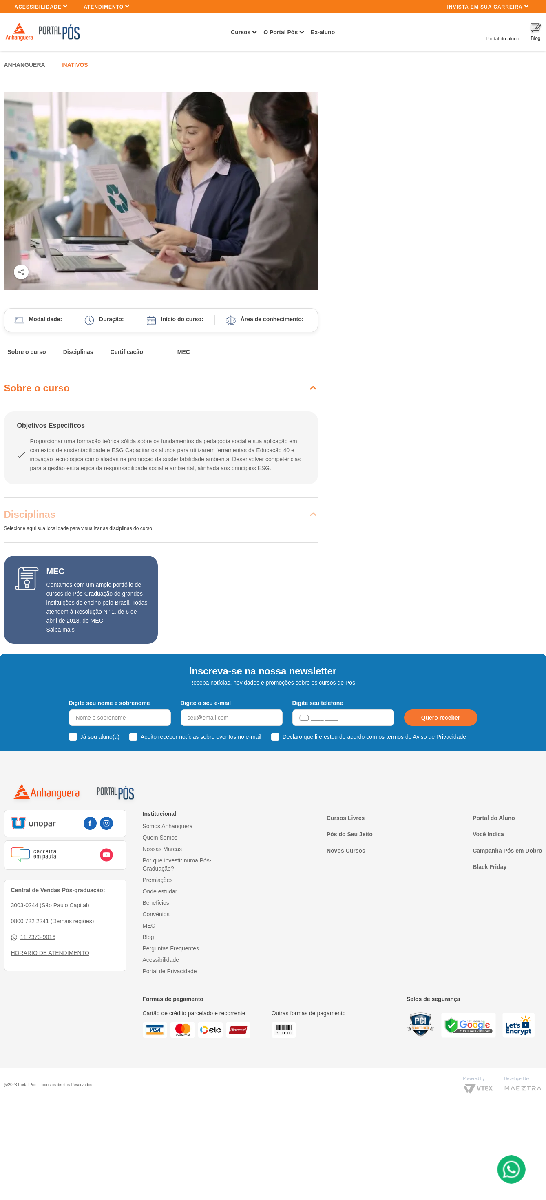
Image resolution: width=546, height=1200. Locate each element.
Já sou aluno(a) (100, 737)
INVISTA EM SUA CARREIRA (487, 6)
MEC (183, 352)
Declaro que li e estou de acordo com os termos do (374, 737)
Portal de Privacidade (170, 971)
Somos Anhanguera (168, 826)
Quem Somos (160, 837)
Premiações (158, 880)
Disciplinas (78, 352)
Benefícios (156, 902)
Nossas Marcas (162, 849)
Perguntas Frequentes (171, 948)
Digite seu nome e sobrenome (109, 703)
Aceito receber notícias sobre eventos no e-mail (201, 737)
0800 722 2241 (31, 921)
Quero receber (440, 717)
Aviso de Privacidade (439, 737)
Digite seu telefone (317, 703)
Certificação (127, 352)
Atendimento (107, 6)
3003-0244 (25, 905)
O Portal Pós (280, 32)
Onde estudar (160, 891)
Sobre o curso (27, 352)
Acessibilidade (41, 6)
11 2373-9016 (33, 937)
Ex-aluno (323, 32)
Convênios (156, 914)
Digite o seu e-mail (206, 703)
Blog (148, 937)
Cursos (240, 32)
